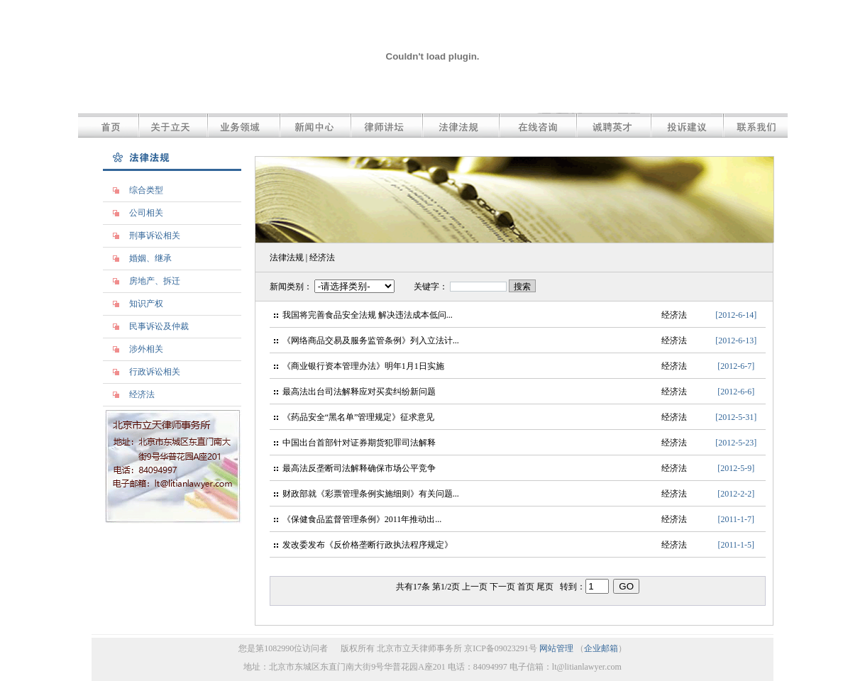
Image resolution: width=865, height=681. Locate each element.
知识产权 (146, 304)
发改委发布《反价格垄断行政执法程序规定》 (367, 545)
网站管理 (556, 648)
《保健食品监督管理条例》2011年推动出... (362, 519)
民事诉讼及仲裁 (159, 326)
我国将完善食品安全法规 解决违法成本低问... (367, 315)
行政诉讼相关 (154, 372)
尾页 (546, 587)
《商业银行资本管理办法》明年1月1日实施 (363, 366)
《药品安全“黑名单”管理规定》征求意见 (358, 417)
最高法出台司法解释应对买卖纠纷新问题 (359, 392)
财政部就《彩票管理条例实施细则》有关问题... (370, 494)
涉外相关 (146, 349)
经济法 (142, 394)
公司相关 (146, 213)
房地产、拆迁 (154, 281)
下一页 (503, 587)
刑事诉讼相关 (154, 235)
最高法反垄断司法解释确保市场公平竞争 (359, 468)
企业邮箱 (601, 648)
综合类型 (146, 190)
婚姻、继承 (150, 258)
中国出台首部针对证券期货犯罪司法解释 (359, 443)
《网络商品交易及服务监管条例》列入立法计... (370, 340)
